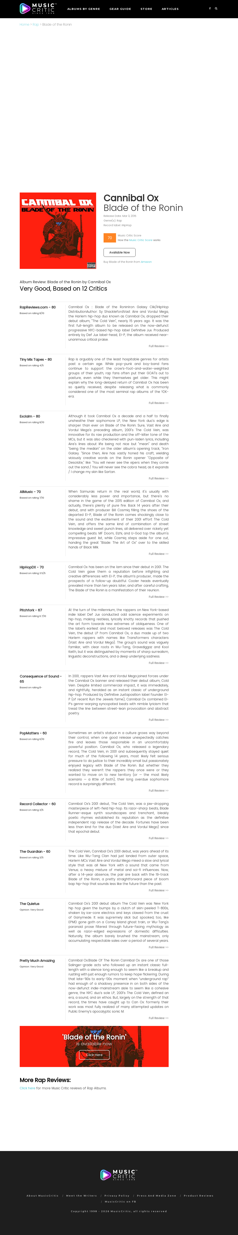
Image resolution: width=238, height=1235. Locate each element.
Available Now (119, 252)
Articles (170, 9)
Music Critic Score (140, 240)
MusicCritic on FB (120, 1201)
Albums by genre (83, 9)
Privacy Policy (117, 1195)
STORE (146, 9)
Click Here (94, 1055)
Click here (27, 1088)
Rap (36, 24)
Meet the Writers (81, 1195)
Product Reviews (199, 1195)
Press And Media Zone (156, 1195)
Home (24, 24)
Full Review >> (159, 346)
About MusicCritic (43, 1195)
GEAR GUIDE (120, 9)
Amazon (146, 262)
